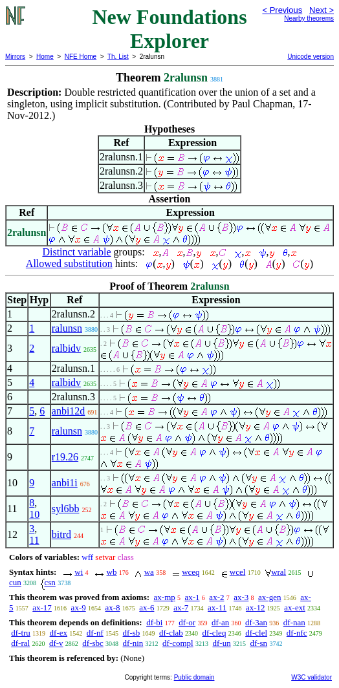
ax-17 (42, 607)
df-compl (177, 643)
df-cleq (214, 633)
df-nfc (297, 633)
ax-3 (241, 597)
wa (149, 572)
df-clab (171, 633)
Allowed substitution (69, 263)
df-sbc (93, 643)
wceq (190, 572)
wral (278, 572)
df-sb (131, 633)
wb (112, 572)
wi (78, 572)
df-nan (294, 622)
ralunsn (67, 328)
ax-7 (180, 607)
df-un (221, 643)
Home (45, 56)
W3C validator (311, 677)
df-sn (258, 643)
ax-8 (112, 607)
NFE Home (80, 56)
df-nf (95, 633)
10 (34, 514)
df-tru (20, 633)
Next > (321, 10)
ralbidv (66, 348)
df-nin (133, 643)
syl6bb (66, 508)
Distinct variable (76, 251)
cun (15, 582)
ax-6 (146, 607)
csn (50, 582)
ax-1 (192, 597)
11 (34, 540)
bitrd (61, 534)
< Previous (282, 10)
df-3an (256, 622)
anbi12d (68, 410)
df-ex (58, 633)
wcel (238, 572)
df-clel (256, 633)
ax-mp (164, 597)
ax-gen (269, 597)
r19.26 (65, 456)
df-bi (154, 622)
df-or (187, 622)
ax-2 (216, 597)
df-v (56, 643)
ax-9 (78, 607)
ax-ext (294, 607)
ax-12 (255, 607)
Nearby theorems (309, 18)
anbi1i (65, 482)
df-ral (20, 643)
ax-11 (217, 607)
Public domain (194, 677)
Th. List (118, 56)
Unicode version (310, 56)
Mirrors (15, 56)
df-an (220, 622)
